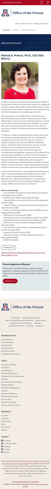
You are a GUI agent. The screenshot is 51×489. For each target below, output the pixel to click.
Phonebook (5, 427)
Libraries (4, 391)
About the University (8, 365)
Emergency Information (31, 318)
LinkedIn (7, 449)
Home (7, 30)
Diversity (4, 379)
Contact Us (30, 326)
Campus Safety (40, 320)
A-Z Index (4, 415)
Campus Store (6, 399)
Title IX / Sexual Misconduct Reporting (19, 320)
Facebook (7, 441)
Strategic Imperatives (41, 24)
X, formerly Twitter (10, 444)
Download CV (9, 248)
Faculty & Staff (6, 345)
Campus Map (6, 421)
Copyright (37, 323)
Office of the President (23, 24)
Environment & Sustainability (11, 382)
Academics (5, 368)
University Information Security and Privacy (25, 482)
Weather (4, 430)
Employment (16, 318)
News (3, 424)
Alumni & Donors (7, 348)
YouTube (7, 452)
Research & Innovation (9, 396)
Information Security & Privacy (21, 323)
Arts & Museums (7, 370)
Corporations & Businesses (11, 354)
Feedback (39, 326)
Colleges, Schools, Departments (12, 376)
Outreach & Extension (9, 394)
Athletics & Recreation (9, 373)
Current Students (7, 342)
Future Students (7, 340)
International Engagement (10, 388)
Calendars (5, 418)
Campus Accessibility (16, 326)
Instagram (7, 446)
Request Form (10, 281)
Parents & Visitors (7, 351)
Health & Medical (7, 385)
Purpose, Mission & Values (10, 405)
